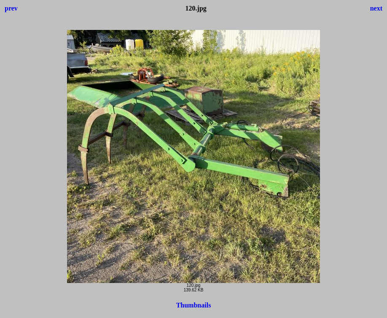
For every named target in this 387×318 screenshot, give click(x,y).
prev (11, 8)
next (376, 8)
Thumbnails (193, 305)
